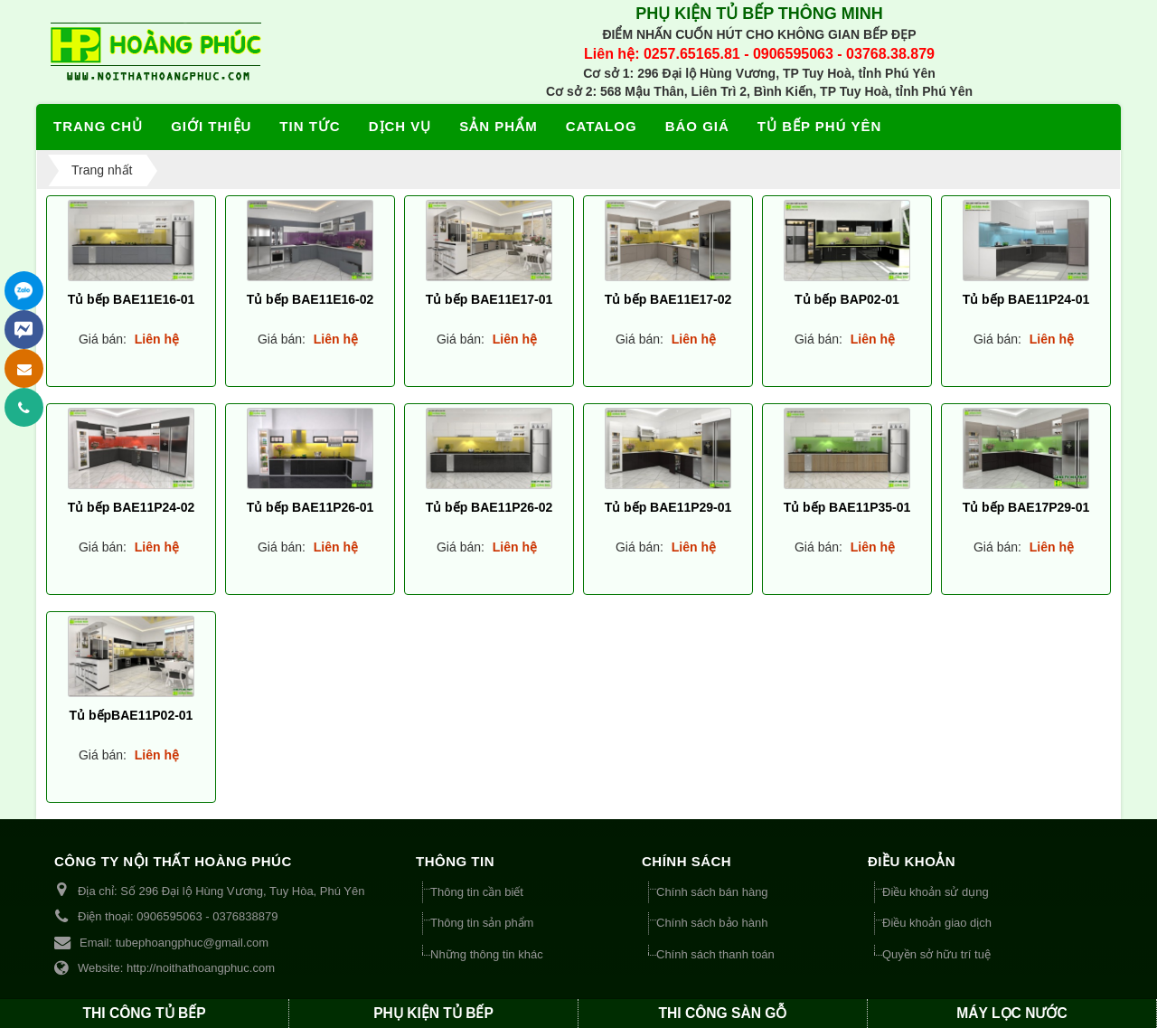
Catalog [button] (601, 126)
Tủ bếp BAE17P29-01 (1026, 506)
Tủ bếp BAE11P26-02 (489, 506)
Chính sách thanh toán (715, 954)
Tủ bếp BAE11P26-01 (310, 506)
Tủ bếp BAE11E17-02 (668, 298)
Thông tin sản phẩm (481, 922)
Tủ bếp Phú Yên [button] (819, 126)
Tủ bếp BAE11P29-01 (668, 506)
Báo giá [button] (697, 126)
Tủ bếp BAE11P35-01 (847, 506)
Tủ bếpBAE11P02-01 (131, 714)
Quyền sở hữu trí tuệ (936, 954)
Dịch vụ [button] (400, 126)
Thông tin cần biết (476, 892)
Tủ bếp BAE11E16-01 (131, 298)
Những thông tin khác (486, 954)
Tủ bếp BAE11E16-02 (310, 298)
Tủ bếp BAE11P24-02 (131, 506)
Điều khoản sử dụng (935, 892)
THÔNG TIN (455, 861)
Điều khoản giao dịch (937, 922)
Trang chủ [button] (98, 126)
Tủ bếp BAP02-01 (847, 298)
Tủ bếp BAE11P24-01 (1026, 298)
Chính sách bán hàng (712, 892)
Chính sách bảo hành (711, 922)
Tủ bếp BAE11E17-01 (489, 298)
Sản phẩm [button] (498, 126)
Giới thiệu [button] (211, 126)
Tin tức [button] (309, 126)
